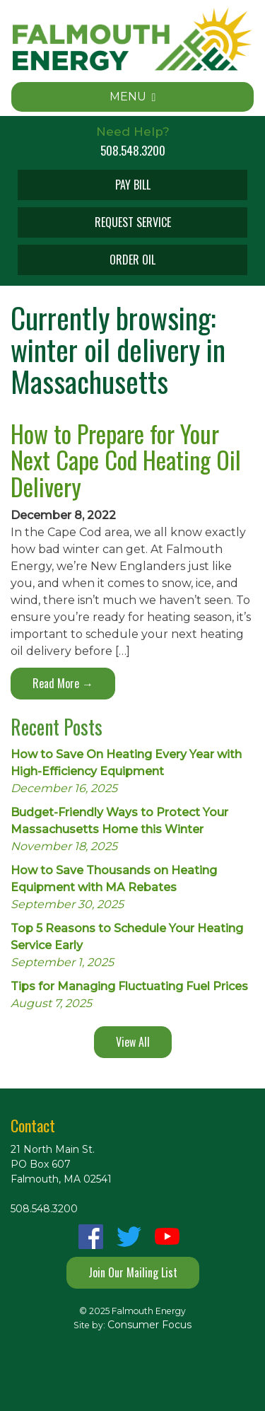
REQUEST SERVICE (133, 222)
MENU (133, 96)
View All (133, 1041)
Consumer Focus (149, 1324)
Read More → (63, 683)
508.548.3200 (132, 150)
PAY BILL (133, 184)
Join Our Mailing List (132, 1272)
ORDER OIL (132, 259)
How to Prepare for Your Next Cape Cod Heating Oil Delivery (126, 459)
